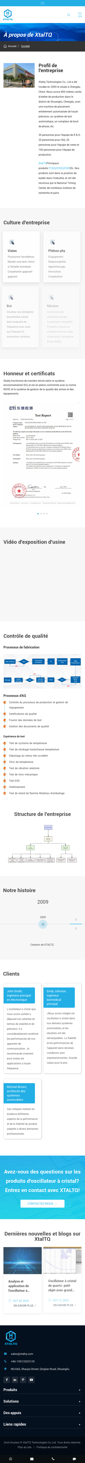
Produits (10, 1390)
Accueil (12, 46)
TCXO (52, 168)
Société (25, 46)
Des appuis (12, 1413)
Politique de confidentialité (52, 1447)
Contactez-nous (42, 1203)
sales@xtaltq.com (22, 1353)
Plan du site (24, 1447)
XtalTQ (43, 163)
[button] (38, 511)
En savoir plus (25, 1303)
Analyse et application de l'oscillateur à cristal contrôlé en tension (21, 1284)
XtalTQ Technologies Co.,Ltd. (40, 1442)
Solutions (11, 1401)
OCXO (59, 168)
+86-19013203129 (23, 1361)
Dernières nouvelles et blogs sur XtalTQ (42, 1238)
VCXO (66, 168)
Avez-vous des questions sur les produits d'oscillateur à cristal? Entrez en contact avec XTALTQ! (42, 1181)
